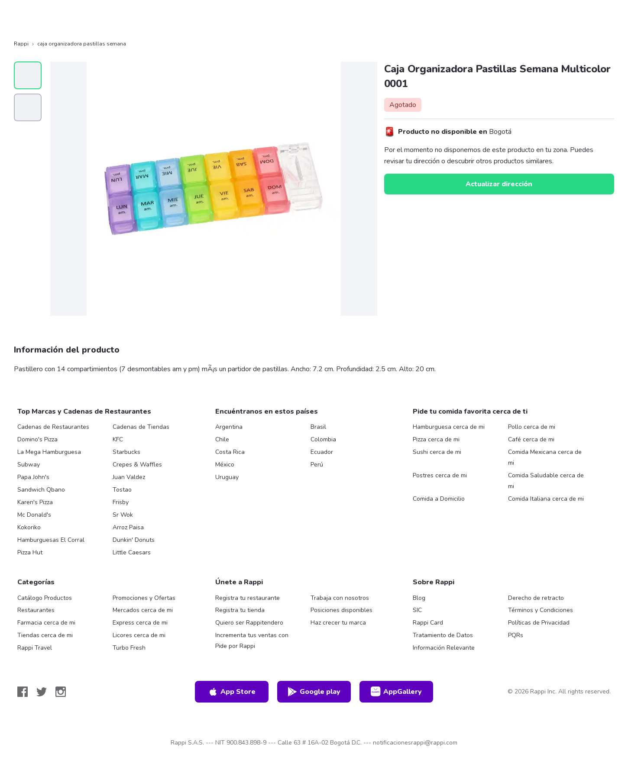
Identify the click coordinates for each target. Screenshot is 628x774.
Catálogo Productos (44, 598)
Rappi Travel (34, 648)
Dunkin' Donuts (134, 540)
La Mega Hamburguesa (49, 452)
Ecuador (322, 452)
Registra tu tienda (240, 610)
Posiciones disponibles (341, 610)
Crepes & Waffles (137, 464)
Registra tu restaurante (247, 598)
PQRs (515, 635)
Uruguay (227, 477)
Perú (317, 464)
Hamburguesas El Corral (50, 540)
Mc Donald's (34, 515)
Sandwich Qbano (41, 490)
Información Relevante (444, 648)
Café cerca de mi (531, 439)
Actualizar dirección (499, 184)
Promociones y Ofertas (144, 598)
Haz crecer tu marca (338, 623)
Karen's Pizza (35, 502)
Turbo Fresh (129, 648)
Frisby (121, 502)
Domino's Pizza (37, 439)
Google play (313, 692)
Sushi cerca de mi (437, 452)
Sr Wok (123, 515)
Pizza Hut (29, 552)
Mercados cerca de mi (143, 610)
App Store (232, 692)
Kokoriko (29, 527)
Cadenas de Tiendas (141, 427)
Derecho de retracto (536, 598)
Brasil (318, 427)
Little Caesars (132, 552)
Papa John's (33, 477)
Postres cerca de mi (440, 475)
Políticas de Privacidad (539, 623)
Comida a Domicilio (439, 499)
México (224, 464)
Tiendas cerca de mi (45, 635)
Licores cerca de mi (139, 635)
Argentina (229, 427)
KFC (118, 439)
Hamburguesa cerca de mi (449, 427)
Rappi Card (428, 623)
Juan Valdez (129, 477)
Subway (28, 464)
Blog (419, 598)
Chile (222, 439)
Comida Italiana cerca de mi (546, 499)
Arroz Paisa (128, 527)
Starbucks (126, 452)
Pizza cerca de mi (436, 439)
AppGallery (396, 692)
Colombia (323, 439)
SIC (417, 610)
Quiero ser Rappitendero (249, 623)
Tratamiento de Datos (443, 635)
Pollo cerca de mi (531, 427)
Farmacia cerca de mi (46, 623)
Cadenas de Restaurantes (53, 427)
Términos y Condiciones (540, 610)
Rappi (21, 43)
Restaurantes (36, 610)
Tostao (122, 490)
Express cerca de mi (140, 623)
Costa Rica (230, 452)
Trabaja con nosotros (340, 598)
